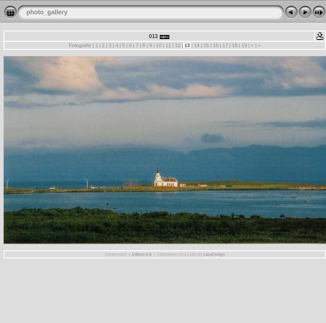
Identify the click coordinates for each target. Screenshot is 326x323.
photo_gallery (47, 12)
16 (216, 45)
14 (197, 45)
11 (168, 45)
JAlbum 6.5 (141, 254)
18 (235, 45)
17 (225, 45)
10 (158, 45)
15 (206, 45)
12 (178, 45)
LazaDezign (214, 254)
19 (244, 45)
